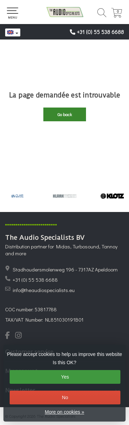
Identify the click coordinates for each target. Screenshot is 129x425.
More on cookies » (64, 412)
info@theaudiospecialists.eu (44, 290)
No (65, 397)
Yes (65, 377)
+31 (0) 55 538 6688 (100, 31)
